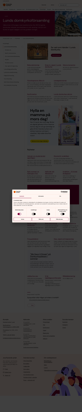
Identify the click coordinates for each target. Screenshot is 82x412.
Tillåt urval (41, 219)
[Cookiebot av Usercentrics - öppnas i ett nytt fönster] (62, 192)
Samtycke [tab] (22, 196)
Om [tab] (60, 196)
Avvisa (22, 219)
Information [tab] (41, 196)
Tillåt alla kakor (59, 219)
